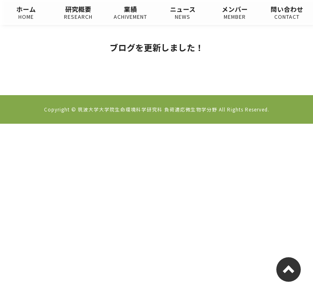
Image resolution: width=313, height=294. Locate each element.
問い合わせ (287, 12)
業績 (130, 12)
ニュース (182, 12)
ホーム (26, 12)
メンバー (235, 12)
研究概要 (78, 12)
